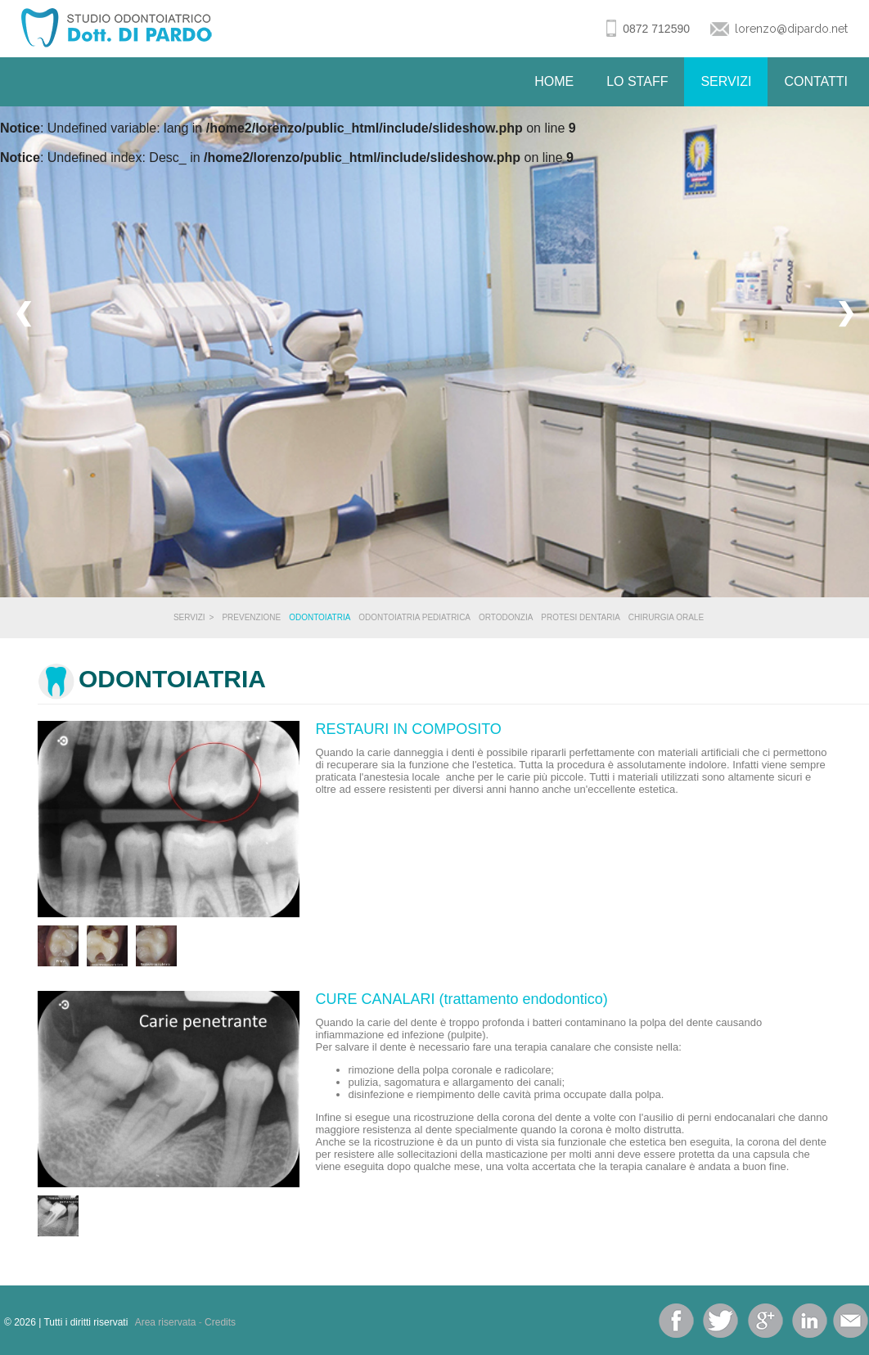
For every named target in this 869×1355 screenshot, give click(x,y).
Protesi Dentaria (580, 617)
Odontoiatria (319, 617)
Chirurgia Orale (666, 617)
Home (554, 81)
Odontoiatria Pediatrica (414, 617)
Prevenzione (251, 617)
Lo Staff (637, 81)
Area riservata (165, 1322)
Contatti (816, 81)
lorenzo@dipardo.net (791, 28)
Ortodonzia (506, 617)
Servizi (725, 81)
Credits (220, 1322)
